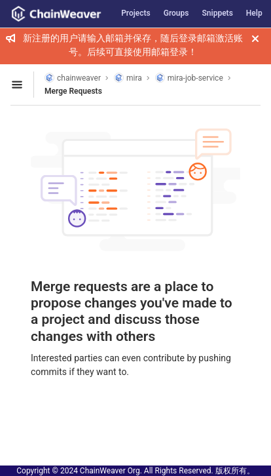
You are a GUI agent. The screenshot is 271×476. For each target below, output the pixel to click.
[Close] (255, 38)
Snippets (217, 13)
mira (128, 78)
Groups (176, 13)
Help (254, 13)
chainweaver (73, 78)
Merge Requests (73, 91)
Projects (136, 13)
